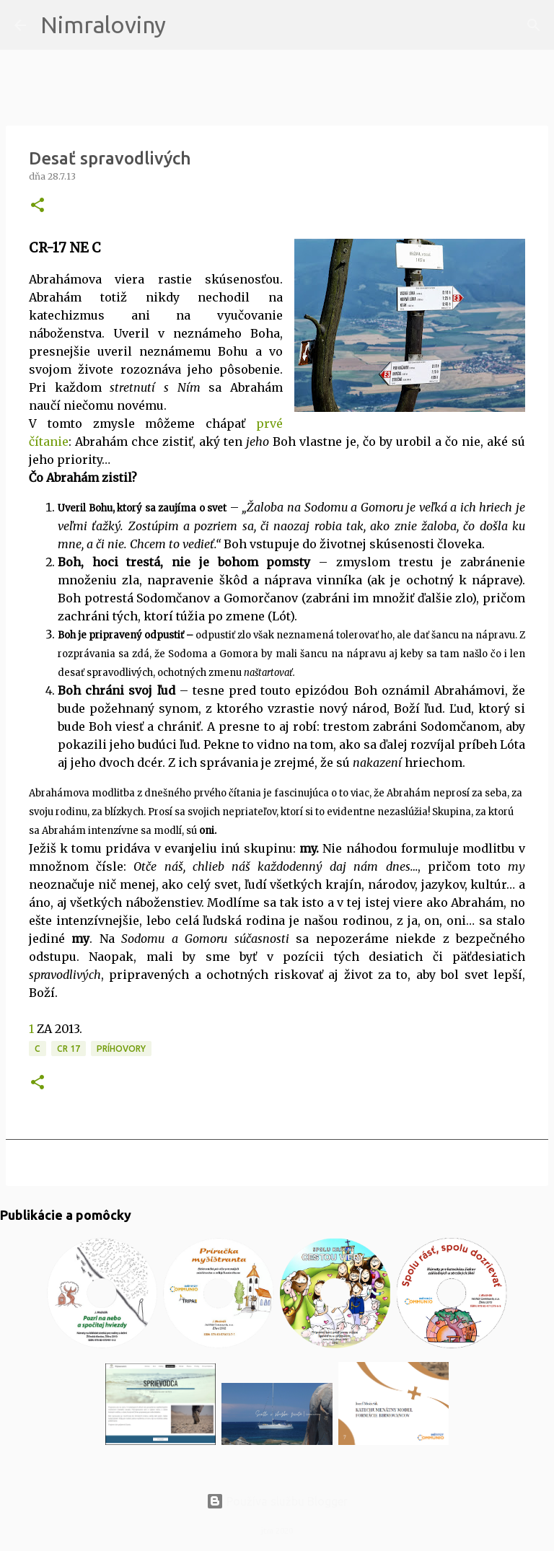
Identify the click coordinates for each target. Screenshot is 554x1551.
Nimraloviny (103, 25)
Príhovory (121, 1048)
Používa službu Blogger (277, 1501)
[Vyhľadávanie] (186, 25)
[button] (37, 206)
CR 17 (68, 1048)
